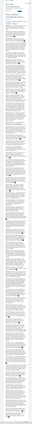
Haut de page (25, 422)
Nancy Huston (8, 19)
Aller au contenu (28, 3)
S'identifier (12, 0)
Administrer (7, 0)
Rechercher (19, 11)
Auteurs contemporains (13, 5)
